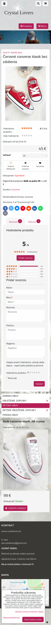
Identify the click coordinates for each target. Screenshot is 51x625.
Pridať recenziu (25, 258)
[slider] (26, 128)
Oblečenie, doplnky (26, 400)
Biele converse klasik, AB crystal (24, 421)
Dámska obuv (10, 396)
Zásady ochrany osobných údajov (29, 611)
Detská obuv (10, 405)
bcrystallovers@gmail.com (14, 543)
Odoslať (39, 383)
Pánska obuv (10, 415)
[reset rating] (28, 372)
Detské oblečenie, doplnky (26, 410)
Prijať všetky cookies (33, 619)
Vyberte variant (15, 508)
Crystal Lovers (18, 12)
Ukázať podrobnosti (11, 618)
